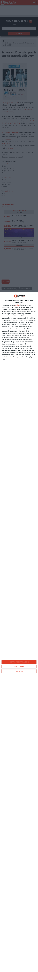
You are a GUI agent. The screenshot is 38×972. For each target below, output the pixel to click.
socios (17, 305)
